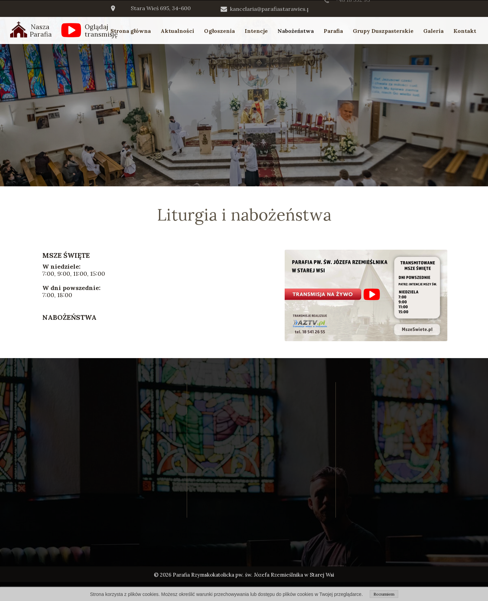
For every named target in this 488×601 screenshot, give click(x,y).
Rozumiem (383, 594)
